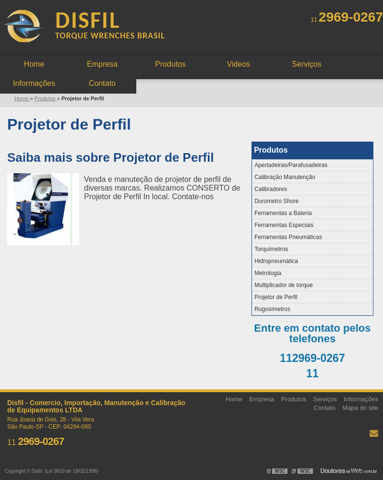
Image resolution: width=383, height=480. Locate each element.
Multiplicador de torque (283, 285)
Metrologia (267, 273)
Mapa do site (360, 407)
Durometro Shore (276, 201)
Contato (102, 83)
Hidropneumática (276, 261)
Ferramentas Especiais (283, 225)
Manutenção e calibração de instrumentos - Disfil (84, 28)
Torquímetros (271, 249)
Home (34, 64)
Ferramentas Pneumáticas (288, 237)
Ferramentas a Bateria (282, 213)
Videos (239, 64)
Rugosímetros (272, 309)
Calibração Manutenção (284, 177)
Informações (34, 83)
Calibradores (270, 189)
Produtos (170, 64)
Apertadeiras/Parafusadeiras (290, 165)
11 (347, 19)
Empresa (102, 64)
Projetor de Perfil (275, 297)
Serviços (306, 64)
